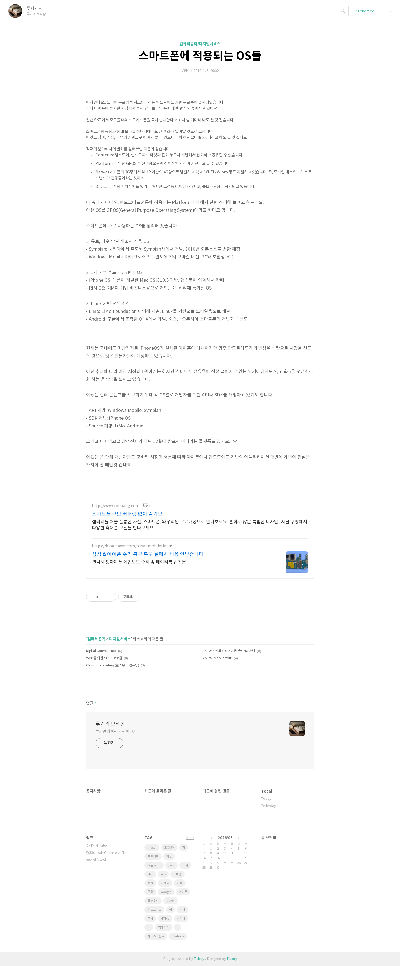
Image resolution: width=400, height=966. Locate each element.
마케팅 (165, 883)
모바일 (177, 874)
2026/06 (225, 838)
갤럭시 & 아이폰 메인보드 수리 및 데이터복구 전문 (139, 562)
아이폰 (183, 892)
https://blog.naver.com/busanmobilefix (129, 546)
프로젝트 (153, 856)
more (190, 838)
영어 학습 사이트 (97, 860)
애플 (179, 883)
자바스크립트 (156, 936)
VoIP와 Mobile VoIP (217, 658)
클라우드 (153, 901)
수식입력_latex (97, 845)
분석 (150, 918)
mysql (152, 847)
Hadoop (178, 936)
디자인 (170, 901)
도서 (185, 865)
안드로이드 (154, 910)
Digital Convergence (101, 651)
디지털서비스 (120, 639)
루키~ (34, 8)
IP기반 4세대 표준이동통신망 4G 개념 (229, 651)
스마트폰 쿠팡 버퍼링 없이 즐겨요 (127, 514)
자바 (182, 910)
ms (163, 874)
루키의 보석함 (110, 724)
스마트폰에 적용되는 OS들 (200, 56)
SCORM (169, 847)
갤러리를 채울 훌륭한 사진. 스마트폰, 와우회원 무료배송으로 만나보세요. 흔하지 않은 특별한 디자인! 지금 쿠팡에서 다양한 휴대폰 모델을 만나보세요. (199, 524)
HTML (165, 918)
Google (166, 892)
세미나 (181, 918)
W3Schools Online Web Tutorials (109, 853)
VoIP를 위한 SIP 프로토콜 (104, 658)
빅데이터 (163, 927)
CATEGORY (373, 11)
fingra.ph (154, 865)
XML (150, 874)
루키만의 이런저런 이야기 (116, 731)
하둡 (169, 856)
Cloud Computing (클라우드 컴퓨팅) (112, 665)
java (171, 865)
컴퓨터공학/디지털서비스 (200, 44)
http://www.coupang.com (115, 506)
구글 (150, 892)
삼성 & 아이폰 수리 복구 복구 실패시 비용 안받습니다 (148, 554)
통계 (150, 883)
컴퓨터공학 (96, 639)
